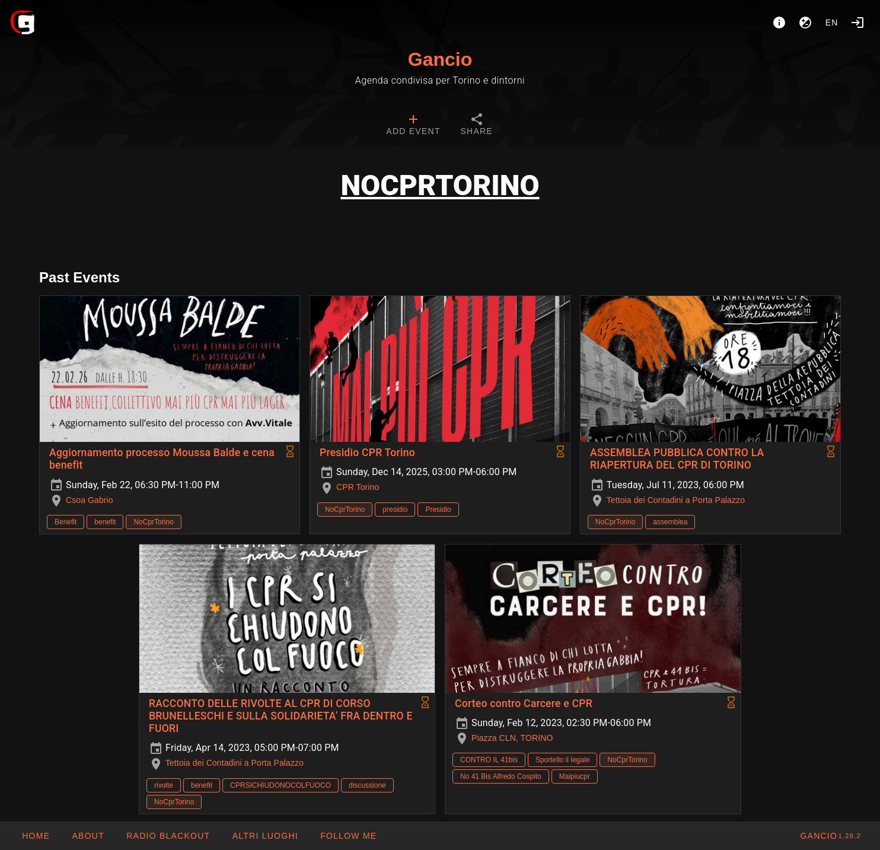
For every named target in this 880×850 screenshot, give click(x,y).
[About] (779, 22)
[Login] (857, 22)
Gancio (440, 59)
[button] (264, 835)
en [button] (831, 22)
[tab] (413, 125)
